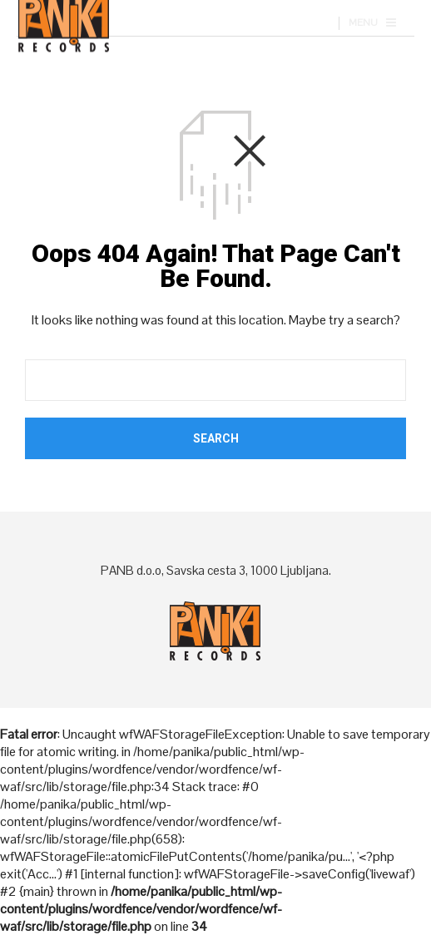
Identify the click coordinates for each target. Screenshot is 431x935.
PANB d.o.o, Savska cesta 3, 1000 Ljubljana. (216, 570)
